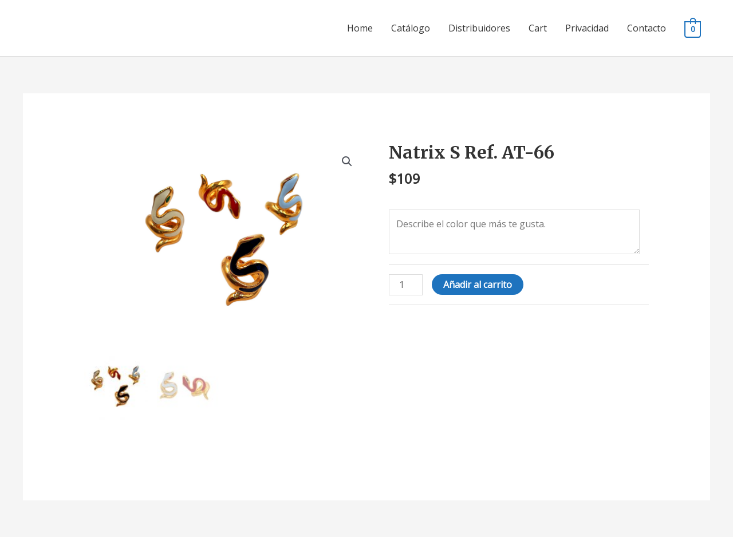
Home (360, 28)
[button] (347, 161)
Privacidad (587, 28)
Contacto (646, 28)
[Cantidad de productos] (405, 284)
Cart (538, 28)
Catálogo (410, 28)
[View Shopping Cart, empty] (692, 28)
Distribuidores (479, 28)
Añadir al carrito (477, 284)
